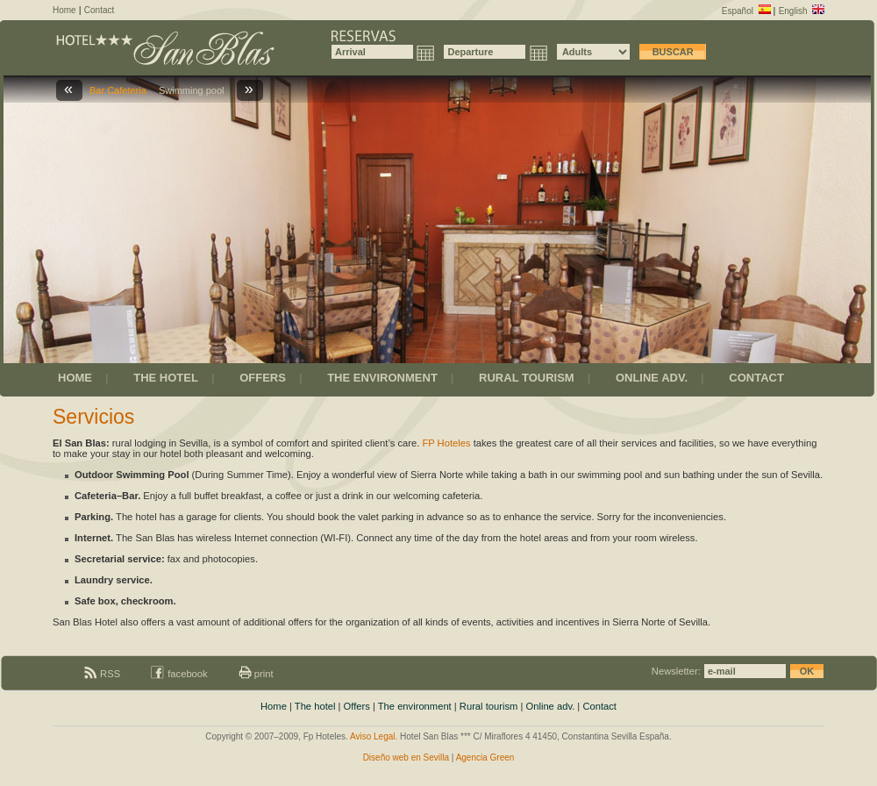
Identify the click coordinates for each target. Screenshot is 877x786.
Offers (357, 706)
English (801, 11)
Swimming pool (194, 90)
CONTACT (756, 377)
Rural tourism (489, 706)
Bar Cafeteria (120, 90)
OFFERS (262, 377)
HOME (75, 377)
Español (746, 11)
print (256, 673)
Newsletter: (738, 671)
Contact (99, 10)
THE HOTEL (165, 377)
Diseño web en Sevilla (406, 757)
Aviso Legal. (373, 736)
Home (64, 10)
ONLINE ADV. (652, 377)
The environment (415, 706)
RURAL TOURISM (526, 377)
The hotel (315, 706)
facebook (179, 673)
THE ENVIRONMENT (382, 377)
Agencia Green (485, 757)
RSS (101, 673)
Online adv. (550, 706)
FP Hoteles (446, 443)
